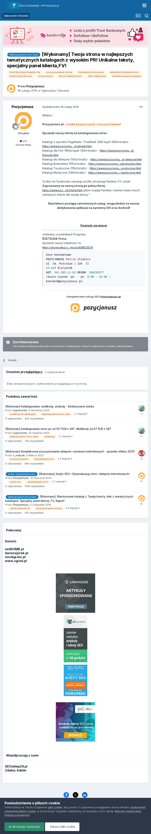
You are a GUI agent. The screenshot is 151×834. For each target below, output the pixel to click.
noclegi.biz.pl (15, 557)
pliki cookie (55, 807)
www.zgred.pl (16, 561)
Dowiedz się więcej (93, 225)
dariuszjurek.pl (16, 553)
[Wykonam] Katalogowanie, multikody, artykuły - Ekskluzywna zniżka (49, 406)
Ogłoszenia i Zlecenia (55, 90)
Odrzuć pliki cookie (62, 826)
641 (23, 141)
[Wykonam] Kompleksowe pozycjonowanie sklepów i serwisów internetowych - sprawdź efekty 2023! (70, 451)
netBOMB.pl (14, 549)
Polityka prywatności (17, 815)
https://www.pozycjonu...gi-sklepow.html (116, 159)
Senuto (10, 541)
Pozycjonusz (23, 107)
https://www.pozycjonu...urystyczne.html (115, 168)
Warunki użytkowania (128, 811)
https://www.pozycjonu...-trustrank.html (67, 146)
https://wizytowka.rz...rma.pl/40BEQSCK (67, 247)
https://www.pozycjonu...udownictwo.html (114, 163)
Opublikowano (60, 106)
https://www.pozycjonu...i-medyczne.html (114, 172)
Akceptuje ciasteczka (24, 826)
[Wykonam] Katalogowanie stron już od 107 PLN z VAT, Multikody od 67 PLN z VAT (58, 428)
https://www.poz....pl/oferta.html (62, 190)
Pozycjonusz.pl (110, 296)
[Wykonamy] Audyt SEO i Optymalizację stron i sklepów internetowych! (84, 474)
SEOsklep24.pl (16, 766)
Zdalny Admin (15, 770)
